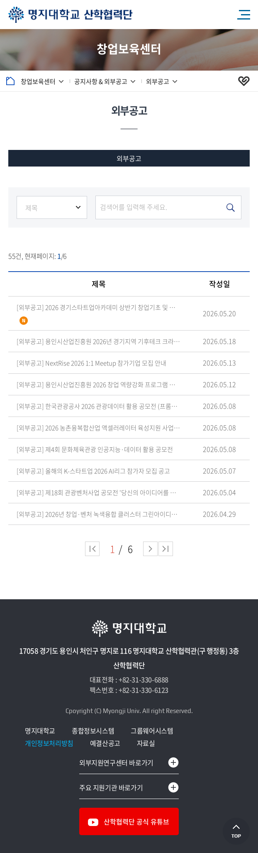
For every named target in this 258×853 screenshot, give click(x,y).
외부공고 (129, 158)
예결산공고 (105, 743)
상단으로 (236, 831)
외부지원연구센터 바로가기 (116, 762)
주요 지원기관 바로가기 (111, 787)
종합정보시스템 (93, 730)
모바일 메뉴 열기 (243, 14)
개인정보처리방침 (49, 743)
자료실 (146, 743)
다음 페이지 (150, 549)
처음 (92, 549)
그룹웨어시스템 (152, 730)
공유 (247, 81)
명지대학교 (40, 730)
